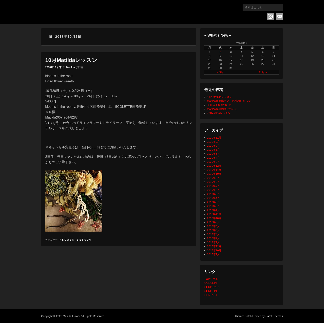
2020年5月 (213, 153)
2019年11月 (214, 169)
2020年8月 (213, 145)
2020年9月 (213, 141)
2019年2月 (213, 206)
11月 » (263, 72)
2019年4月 (213, 198)
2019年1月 (213, 210)
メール (279, 16)
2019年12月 (214, 165)
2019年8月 (213, 181)
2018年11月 (214, 214)
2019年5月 (213, 194)
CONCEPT (211, 282)
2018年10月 (214, 218)
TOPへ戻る (211, 278)
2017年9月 (213, 254)
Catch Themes (274, 316)
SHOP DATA (211, 287)
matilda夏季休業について (222, 108)
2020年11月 (214, 137)
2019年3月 (213, 202)
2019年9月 (213, 177)
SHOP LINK (211, 290)
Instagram (270, 16)
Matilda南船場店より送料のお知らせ (229, 100)
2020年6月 (213, 149)
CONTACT (210, 295)
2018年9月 (213, 222)
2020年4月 (213, 157)
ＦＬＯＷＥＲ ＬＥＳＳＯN (75, 239)
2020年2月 (213, 161)
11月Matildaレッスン (219, 97)
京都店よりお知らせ (219, 105)
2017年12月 (214, 246)
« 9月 (220, 72)
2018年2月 (213, 238)
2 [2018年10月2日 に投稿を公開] (220, 51)
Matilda (70, 67)
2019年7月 (213, 186)
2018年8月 (213, 226)
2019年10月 (214, 173)
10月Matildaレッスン (71, 60)
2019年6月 (213, 189)
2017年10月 (214, 250)
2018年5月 (213, 230)
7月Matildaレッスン (219, 113)
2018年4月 (213, 234)
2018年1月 (213, 242)
